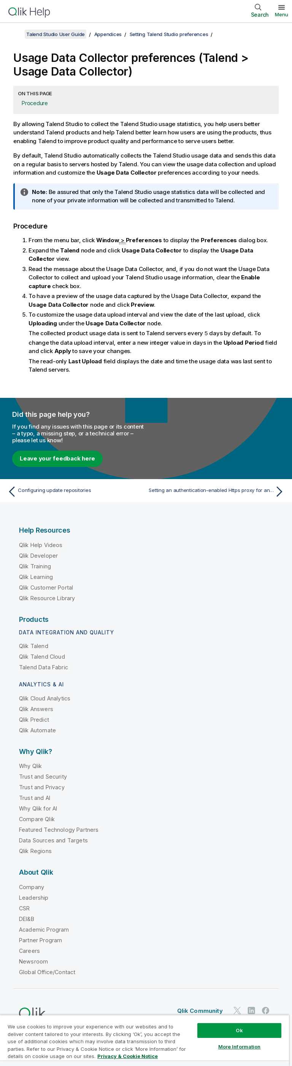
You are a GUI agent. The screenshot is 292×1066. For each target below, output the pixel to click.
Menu (281, 14)
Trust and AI (34, 797)
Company (31, 886)
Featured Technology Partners (58, 829)
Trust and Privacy (42, 787)
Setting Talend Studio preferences (169, 34)
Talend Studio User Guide (55, 34)
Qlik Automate (37, 730)
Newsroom (33, 961)
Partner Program (40, 940)
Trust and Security (43, 776)
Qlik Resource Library (47, 597)
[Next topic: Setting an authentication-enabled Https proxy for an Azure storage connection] (217, 491)
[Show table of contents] (15, 34)
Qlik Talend (33, 645)
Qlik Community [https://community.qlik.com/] (200, 1010)
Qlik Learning (36, 576)
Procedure (35, 103)
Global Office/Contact (47, 971)
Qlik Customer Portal (46, 587)
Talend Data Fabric (43, 667)
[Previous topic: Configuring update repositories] (74, 491)
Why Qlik (30, 765)
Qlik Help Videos (41, 544)
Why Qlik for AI (38, 808)
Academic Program (44, 929)
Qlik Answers (36, 708)
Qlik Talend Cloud (42, 656)
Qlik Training (35, 566)
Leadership (34, 897)
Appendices (108, 34)
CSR (24, 908)
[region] (144, 1040)
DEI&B (26, 918)
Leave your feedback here (57, 458)
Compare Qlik (37, 818)
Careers (29, 950)
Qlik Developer (38, 555)
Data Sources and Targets (53, 840)
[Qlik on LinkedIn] (251, 1010)
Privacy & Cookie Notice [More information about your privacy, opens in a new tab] (127, 1056)
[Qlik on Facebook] (265, 1010)
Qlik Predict (34, 719)
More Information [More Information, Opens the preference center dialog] (239, 1047)
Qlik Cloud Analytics (44, 698)
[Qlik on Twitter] (237, 1010)
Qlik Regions (35, 850)
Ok (239, 1030)
